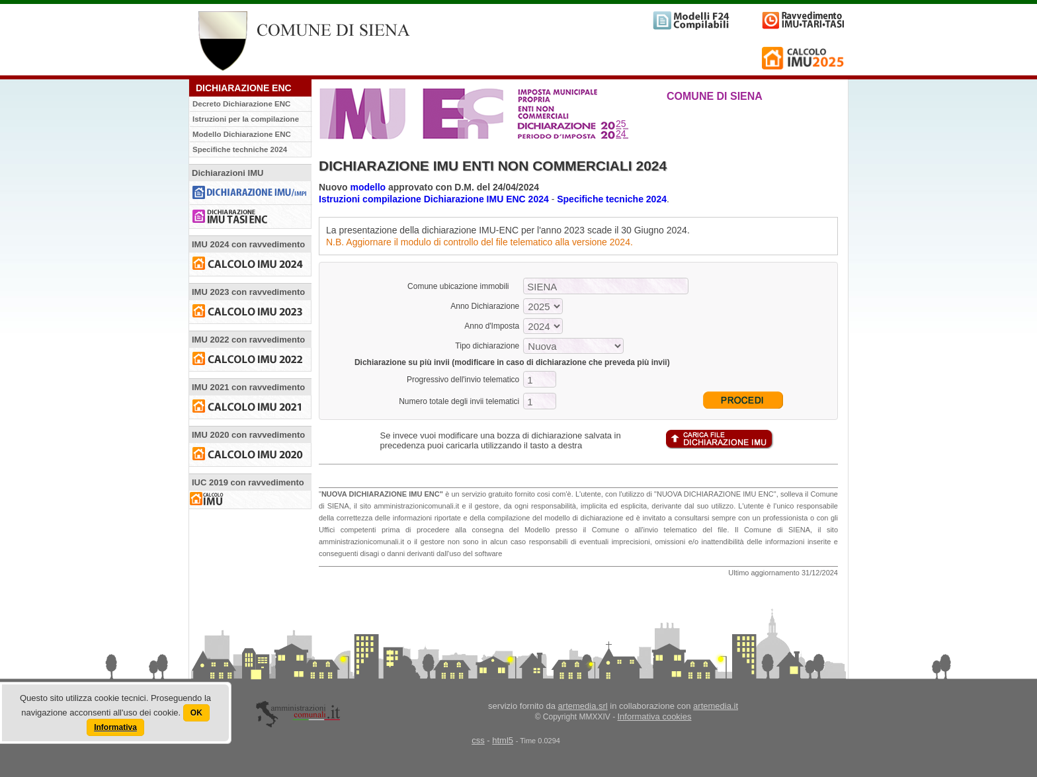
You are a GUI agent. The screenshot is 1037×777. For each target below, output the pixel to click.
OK (196, 712)
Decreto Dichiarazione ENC (241, 104)
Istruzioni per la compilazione (245, 119)
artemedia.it (715, 706)
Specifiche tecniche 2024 (612, 199)
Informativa (115, 727)
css (478, 740)
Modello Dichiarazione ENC (241, 134)
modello (368, 187)
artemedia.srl (583, 706)
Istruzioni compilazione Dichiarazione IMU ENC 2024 (434, 199)
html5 (502, 740)
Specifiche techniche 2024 (239, 149)
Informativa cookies (655, 716)
